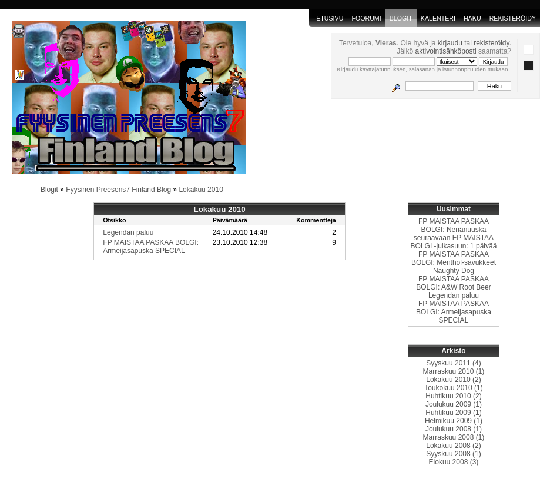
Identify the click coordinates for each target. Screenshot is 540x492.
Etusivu (329, 18)
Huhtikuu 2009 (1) (453, 412)
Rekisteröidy (512, 18)
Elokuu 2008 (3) (454, 462)
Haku (472, 18)
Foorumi (366, 18)
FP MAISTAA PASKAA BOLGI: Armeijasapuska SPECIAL (151, 246)
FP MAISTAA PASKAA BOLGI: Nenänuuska (453, 225)
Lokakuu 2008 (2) (453, 445)
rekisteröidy (491, 43)
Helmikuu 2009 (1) (453, 421)
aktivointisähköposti (446, 51)
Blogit (49, 189)
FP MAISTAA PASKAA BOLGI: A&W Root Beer (453, 283)
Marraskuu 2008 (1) (454, 437)
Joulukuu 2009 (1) (453, 404)
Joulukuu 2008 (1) (453, 429)
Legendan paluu (128, 232)
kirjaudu (450, 43)
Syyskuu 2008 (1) (453, 454)
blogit (401, 18)
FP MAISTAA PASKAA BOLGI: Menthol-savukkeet (453, 258)
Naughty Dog (453, 271)
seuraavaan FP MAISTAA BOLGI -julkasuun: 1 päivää (454, 242)
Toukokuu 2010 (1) (453, 388)
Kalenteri (438, 18)
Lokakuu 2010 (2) (453, 379)
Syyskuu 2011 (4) (453, 363)
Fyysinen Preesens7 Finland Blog (118, 189)
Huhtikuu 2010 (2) (453, 396)
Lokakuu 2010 (201, 189)
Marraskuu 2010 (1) (454, 371)
